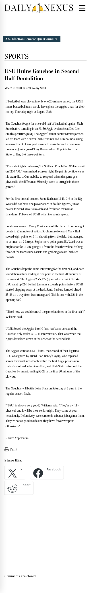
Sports (16, 56)
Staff (43, 88)
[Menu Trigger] (82, 7)
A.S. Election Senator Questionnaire (31, 39)
